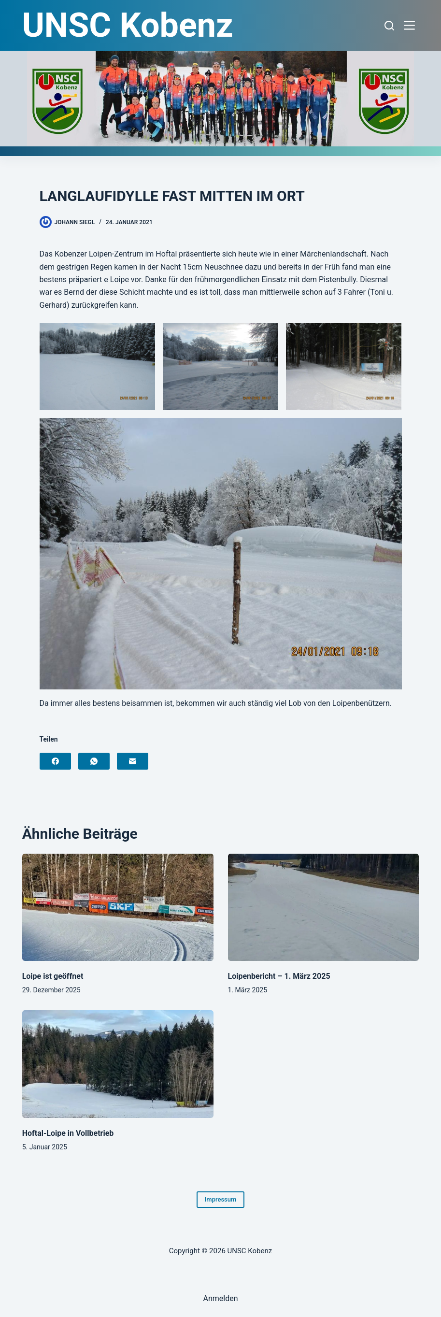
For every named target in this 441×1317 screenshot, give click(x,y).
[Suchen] (389, 25)
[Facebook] (55, 761)
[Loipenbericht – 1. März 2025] (323, 907)
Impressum (221, 1199)
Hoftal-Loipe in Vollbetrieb (68, 1133)
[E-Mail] (132, 761)
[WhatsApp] (94, 761)
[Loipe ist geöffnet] (117, 907)
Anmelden (220, 1298)
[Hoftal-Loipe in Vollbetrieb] (117, 1064)
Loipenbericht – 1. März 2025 (279, 976)
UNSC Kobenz (127, 25)
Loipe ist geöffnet (53, 976)
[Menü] (411, 25)
